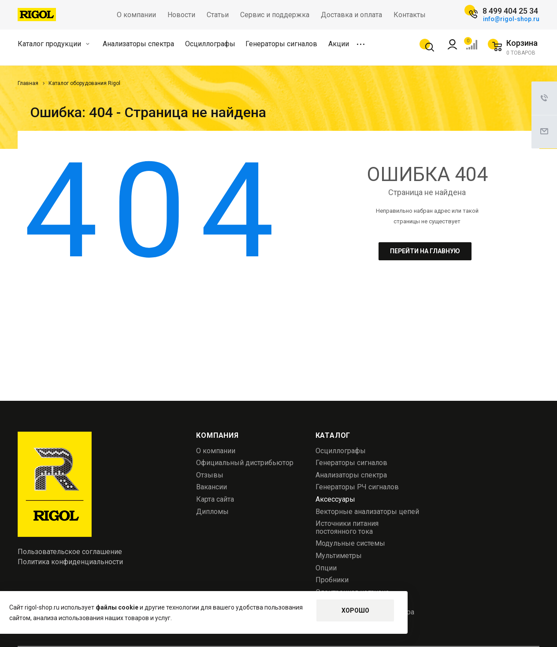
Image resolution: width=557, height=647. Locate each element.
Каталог (333, 435)
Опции (326, 568)
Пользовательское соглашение (70, 552)
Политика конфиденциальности (70, 562)
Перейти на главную (425, 251)
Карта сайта (215, 499)
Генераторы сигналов (281, 44)
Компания (217, 435)
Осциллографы (210, 44)
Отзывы (209, 475)
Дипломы (212, 511)
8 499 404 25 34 (510, 10)
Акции (338, 44)
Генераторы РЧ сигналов (357, 487)
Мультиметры (339, 555)
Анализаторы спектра (138, 44)
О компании (215, 451)
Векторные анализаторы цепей (367, 511)
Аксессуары (335, 499)
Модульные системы (350, 543)
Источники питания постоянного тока (347, 527)
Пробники (332, 580)
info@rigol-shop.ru (511, 18)
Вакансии (211, 487)
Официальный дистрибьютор (244, 462)
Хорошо (355, 610)
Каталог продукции (53, 44)
